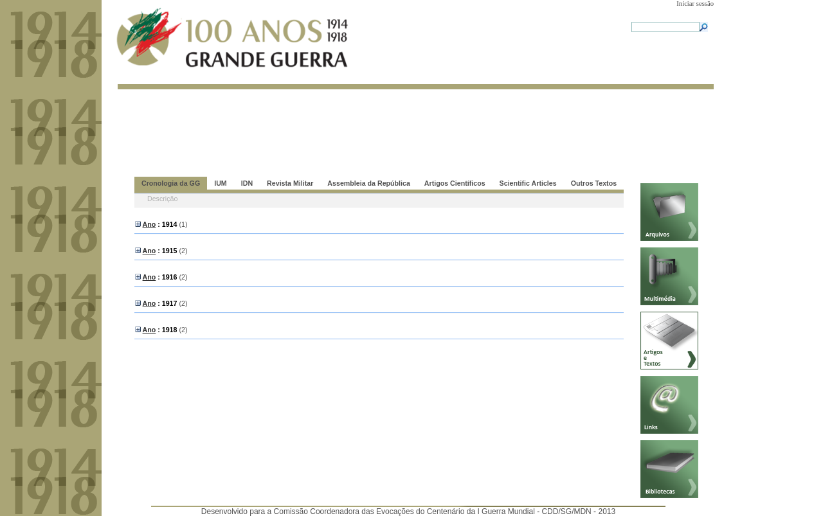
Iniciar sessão (695, 3)
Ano (149, 224)
